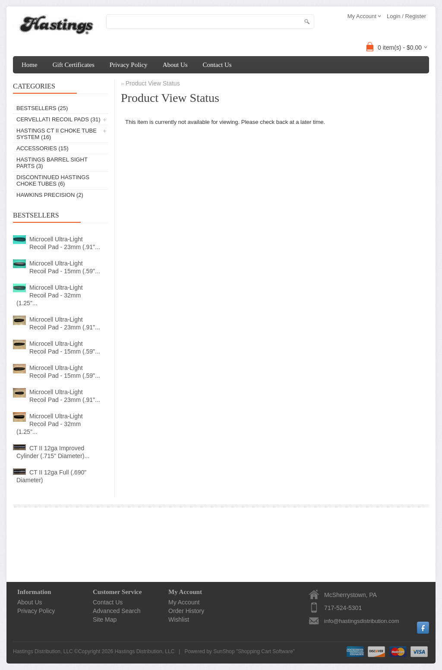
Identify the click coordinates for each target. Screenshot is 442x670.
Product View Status (153, 83)
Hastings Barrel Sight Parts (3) (52, 162)
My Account (183, 602)
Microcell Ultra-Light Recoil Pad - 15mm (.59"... (64, 267)
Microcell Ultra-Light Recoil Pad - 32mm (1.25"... (49, 295)
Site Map (105, 619)
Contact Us (217, 64)
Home (30, 64)
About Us (175, 64)
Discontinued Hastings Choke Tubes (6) (52, 180)
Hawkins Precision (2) (49, 195)
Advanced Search (117, 610)
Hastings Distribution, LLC (145, 651)
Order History (186, 610)
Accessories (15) (42, 148)
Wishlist (178, 619)
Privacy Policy (129, 64)
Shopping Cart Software (265, 651)
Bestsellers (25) (42, 108)
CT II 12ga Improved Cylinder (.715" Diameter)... (52, 452)
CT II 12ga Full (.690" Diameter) (51, 476)
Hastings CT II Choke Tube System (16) (56, 133)
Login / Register (406, 16)
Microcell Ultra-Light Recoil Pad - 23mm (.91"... (64, 243)
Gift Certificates (74, 64)
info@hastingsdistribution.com (361, 621)
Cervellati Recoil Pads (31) (58, 119)
